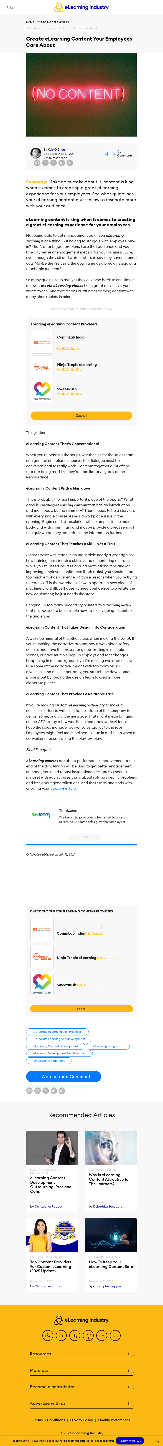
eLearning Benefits (103, 1169)
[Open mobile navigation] (8, 7)
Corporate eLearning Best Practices (57, 1031)
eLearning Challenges (105, 1257)
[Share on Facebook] (37, 163)
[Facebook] (47, 1335)
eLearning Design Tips (108, 1046)
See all (81, 415)
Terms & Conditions (49, 1420)
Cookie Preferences (114, 1420)
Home (30, 22)
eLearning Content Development (55, 1046)
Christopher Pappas (49, 1206)
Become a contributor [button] (81, 1386)
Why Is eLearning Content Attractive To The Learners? (108, 1179)
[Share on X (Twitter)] (45, 163)
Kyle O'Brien (56, 149)
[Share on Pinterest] (70, 163)
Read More (84, 837)
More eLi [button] (81, 1370)
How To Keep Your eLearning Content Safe (111, 1264)
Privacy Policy (81, 1420)
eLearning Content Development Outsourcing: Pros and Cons (51, 1185)
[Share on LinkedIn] (53, 163)
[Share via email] (61, 163)
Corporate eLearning (53, 22)
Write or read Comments (63, 1076)
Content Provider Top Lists (50, 1257)
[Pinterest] (101, 1335)
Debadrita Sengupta (107, 1206)
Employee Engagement (49, 1060)
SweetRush (67, 389)
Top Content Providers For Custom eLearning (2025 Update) (50, 1266)
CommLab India (71, 337)
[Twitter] (61, 1335)
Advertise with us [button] (81, 1403)
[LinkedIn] (74, 1335)
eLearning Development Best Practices (59, 1053)
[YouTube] (88, 1335)
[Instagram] (115, 1335)
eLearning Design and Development (46, 1171)
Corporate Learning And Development (59, 1039)
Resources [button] (81, 1353)
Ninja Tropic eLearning (77, 364)
